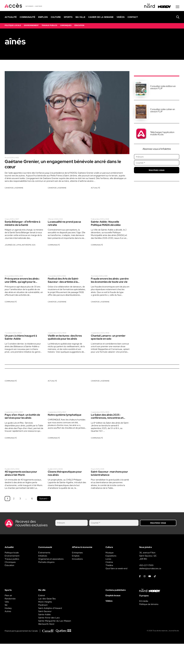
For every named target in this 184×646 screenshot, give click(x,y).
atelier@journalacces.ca (150, 570)
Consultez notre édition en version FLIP (163, 88)
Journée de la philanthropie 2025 (20, 246)
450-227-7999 (146, 567)
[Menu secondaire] (177, 7)
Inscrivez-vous (156, 170)
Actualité (95, 189)
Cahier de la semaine (14, 189)
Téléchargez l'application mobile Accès (162, 134)
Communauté (54, 246)
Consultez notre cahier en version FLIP (162, 111)
